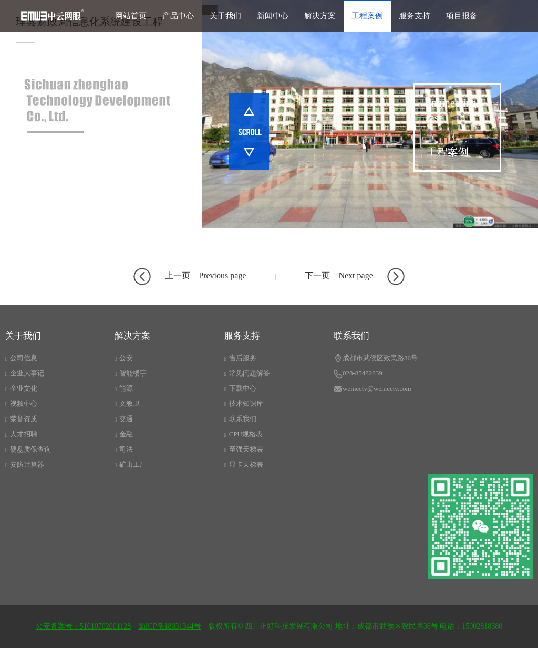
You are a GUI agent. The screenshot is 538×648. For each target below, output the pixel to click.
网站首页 (131, 16)
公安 (124, 358)
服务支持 (414, 16)
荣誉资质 (21, 419)
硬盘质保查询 (28, 449)
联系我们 (240, 419)
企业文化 (21, 388)
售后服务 (240, 358)
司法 (124, 449)
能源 (124, 388)
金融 (124, 434)
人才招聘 (21, 434)
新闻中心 (272, 16)
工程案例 (367, 16)
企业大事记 (24, 373)
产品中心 (178, 16)
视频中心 (21, 403)
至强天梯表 (243, 449)
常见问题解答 (247, 373)
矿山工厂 (131, 464)
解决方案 (320, 16)
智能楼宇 (131, 373)
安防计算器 (24, 464)
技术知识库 (243, 403)
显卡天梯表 (243, 464)
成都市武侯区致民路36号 (376, 358)
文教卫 (127, 403)
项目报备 (462, 16)
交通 (124, 419)
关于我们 (225, 16)
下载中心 (240, 388)
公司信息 (21, 358)
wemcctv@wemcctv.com (372, 389)
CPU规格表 (243, 434)
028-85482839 (358, 374)
